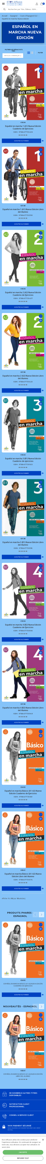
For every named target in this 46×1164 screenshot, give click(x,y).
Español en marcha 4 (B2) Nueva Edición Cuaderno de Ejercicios (23, 626)
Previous (35, 914)
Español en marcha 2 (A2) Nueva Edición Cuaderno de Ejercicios (23, 293)
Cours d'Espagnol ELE (28, 16)
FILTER (40, 53)
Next (41, 914)
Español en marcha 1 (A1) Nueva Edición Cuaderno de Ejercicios (23, 127)
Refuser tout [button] (23, 1158)
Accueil (4, 16)
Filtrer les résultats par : (14, 50)
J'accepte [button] (23, 1152)
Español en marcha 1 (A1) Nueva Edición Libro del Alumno (23, 210)
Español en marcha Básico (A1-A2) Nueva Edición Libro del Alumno (23, 875)
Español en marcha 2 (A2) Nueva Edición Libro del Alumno (23, 377)
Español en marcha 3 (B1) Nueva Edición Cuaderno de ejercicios (23, 459)
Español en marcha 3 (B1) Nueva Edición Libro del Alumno (23, 543)
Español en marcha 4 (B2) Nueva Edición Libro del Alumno (23, 709)
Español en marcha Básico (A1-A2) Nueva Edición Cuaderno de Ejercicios (23, 792)
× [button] (43, 1140)
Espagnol (13, 16)
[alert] (23, 1150)
